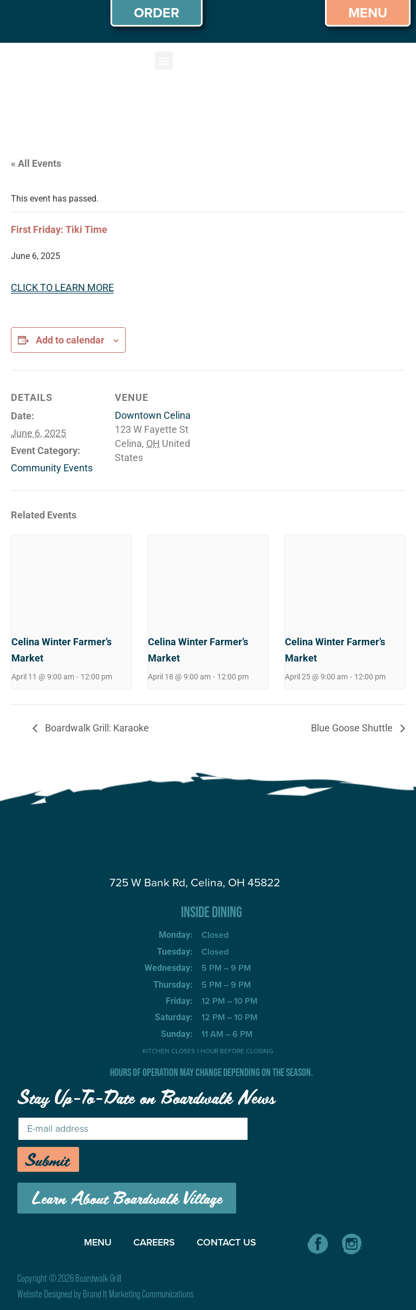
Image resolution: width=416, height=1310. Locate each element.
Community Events (52, 468)
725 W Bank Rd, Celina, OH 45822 (194, 882)
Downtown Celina (153, 415)
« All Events (36, 163)
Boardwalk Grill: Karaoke (96, 728)
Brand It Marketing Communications (138, 1294)
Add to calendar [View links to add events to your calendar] (70, 340)
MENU (98, 1242)
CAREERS (154, 1242)
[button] (164, 60)
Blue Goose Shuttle (353, 728)
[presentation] (71, 580)
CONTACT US (226, 1242)
